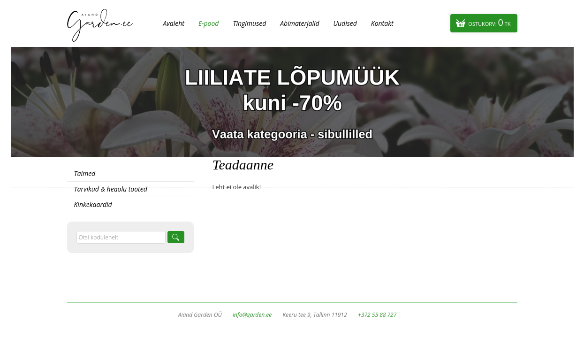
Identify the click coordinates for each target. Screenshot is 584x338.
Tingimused (249, 23)
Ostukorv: (489, 22)
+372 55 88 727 (377, 315)
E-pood (208, 23)
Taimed (85, 173)
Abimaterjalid (299, 23)
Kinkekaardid (93, 204)
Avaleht (173, 23)
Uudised (345, 23)
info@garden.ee (252, 315)
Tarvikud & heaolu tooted (110, 188)
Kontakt (382, 23)
